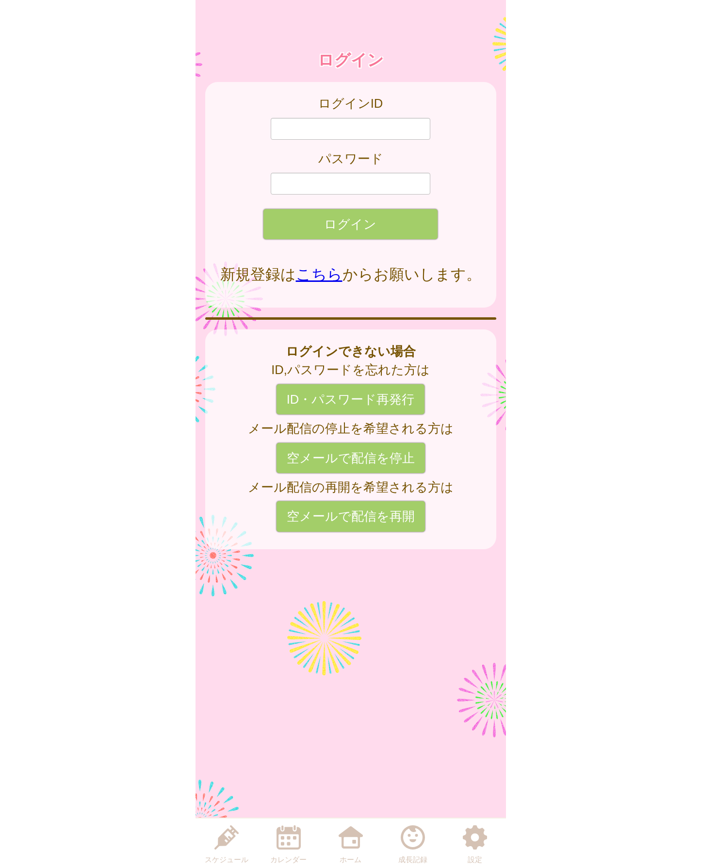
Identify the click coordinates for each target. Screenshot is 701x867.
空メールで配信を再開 (351, 516)
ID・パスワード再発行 (351, 399)
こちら (319, 274)
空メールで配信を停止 (351, 458)
